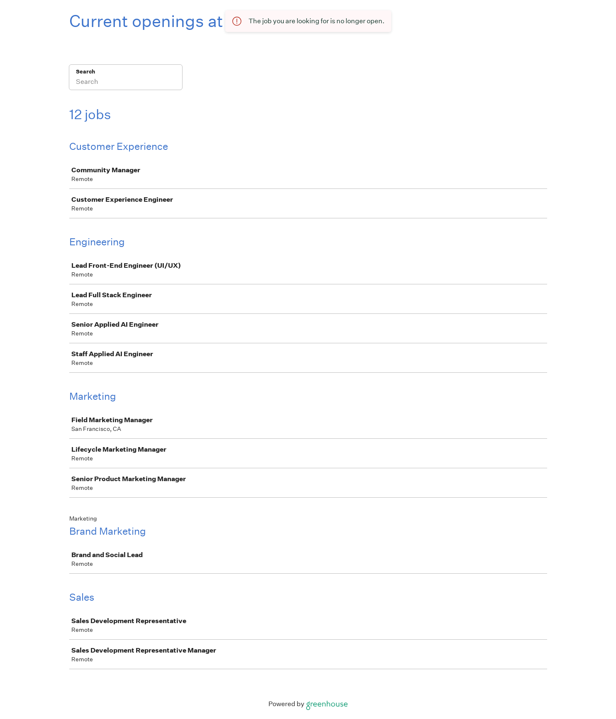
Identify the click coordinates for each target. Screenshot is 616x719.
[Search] (125, 83)
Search (85, 71)
